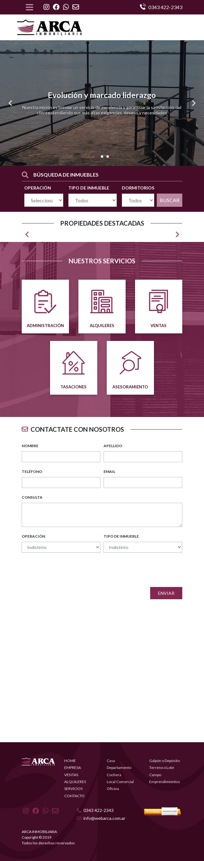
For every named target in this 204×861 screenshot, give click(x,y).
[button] (10, 103)
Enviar (166, 593)
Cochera (114, 774)
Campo (155, 774)
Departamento (119, 767)
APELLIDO (113, 445)
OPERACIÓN (37, 187)
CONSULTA (32, 497)
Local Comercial (120, 781)
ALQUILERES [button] (75, 781)
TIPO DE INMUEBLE (88, 187)
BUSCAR (169, 200)
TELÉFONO (32, 471)
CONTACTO (74, 795)
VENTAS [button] (71, 774)
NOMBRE (30, 445)
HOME (70, 760)
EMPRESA (72, 767)
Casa (111, 760)
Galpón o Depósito (164, 760)
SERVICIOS (73, 788)
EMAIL (109, 471)
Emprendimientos (164, 781)
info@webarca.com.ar (101, 818)
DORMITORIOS (138, 187)
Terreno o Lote (161, 767)
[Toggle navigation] (29, 7)
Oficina (113, 788)
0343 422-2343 (95, 810)
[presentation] (134, 570)
